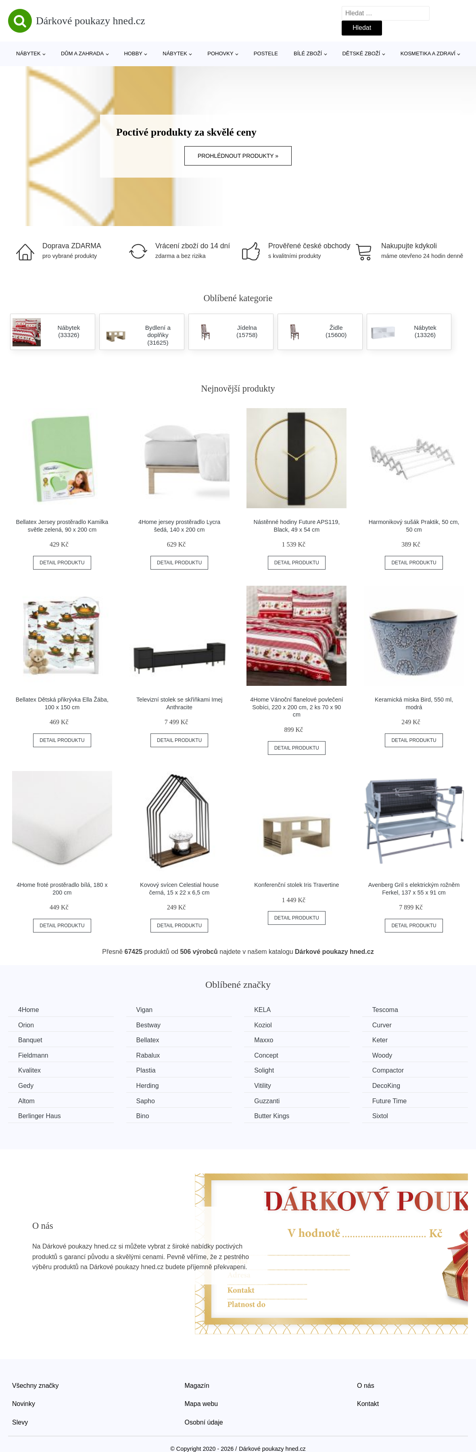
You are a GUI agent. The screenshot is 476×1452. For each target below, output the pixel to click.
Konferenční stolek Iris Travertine (296, 885)
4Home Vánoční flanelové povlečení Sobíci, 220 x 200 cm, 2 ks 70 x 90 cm (296, 707)
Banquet (30, 1040)
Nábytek (28, 53)
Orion (26, 1025)
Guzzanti (267, 1101)
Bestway (148, 1025)
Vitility (262, 1085)
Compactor (388, 1070)
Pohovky (220, 53)
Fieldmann (33, 1055)
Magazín (197, 1385)
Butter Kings (271, 1116)
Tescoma (385, 1009)
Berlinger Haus (39, 1116)
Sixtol (380, 1116)
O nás (365, 1385)
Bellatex (147, 1040)
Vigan (144, 1009)
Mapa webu (201, 1403)
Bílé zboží (308, 53)
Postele (266, 53)
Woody (382, 1055)
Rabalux (148, 1055)
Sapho (145, 1101)
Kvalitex (29, 1070)
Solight (264, 1070)
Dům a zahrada (82, 53)
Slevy (20, 1422)
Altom (26, 1101)
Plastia (146, 1070)
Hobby (133, 53)
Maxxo (263, 1040)
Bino (142, 1116)
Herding (147, 1085)
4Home (28, 1009)
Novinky (23, 1403)
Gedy (25, 1085)
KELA (262, 1009)
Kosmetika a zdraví (428, 53)
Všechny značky (35, 1385)
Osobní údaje (204, 1422)
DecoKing (386, 1085)
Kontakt (368, 1403)
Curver (382, 1025)
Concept (266, 1055)
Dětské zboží (361, 53)
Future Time (389, 1101)
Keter (380, 1040)
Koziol (263, 1025)
